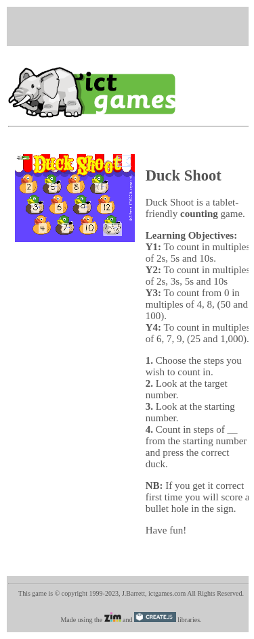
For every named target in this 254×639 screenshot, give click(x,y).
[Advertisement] (131, 25)
